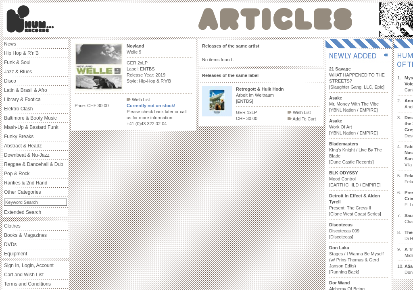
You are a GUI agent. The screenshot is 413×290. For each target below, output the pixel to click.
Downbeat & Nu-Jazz (27, 155)
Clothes (12, 226)
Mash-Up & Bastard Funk (31, 127)
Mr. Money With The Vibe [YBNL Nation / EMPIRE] (354, 103)
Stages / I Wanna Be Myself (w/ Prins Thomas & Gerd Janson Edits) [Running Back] (356, 259)
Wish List (138, 99)
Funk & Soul (17, 62)
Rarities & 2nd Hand (25, 183)
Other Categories (22, 192)
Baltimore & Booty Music (30, 118)
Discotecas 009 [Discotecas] (344, 230)
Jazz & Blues (18, 72)
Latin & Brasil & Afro (25, 90)
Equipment (15, 254)
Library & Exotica (22, 99)
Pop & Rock (16, 173)
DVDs (10, 244)
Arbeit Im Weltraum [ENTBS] (260, 95)
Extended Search (22, 212)
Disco (10, 81)
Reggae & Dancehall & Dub (33, 164)
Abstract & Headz (23, 146)
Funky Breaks (18, 136)
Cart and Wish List (24, 275)
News (10, 44)
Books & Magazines (25, 235)
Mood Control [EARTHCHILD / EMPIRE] (355, 178)
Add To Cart (302, 118)
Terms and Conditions (27, 284)
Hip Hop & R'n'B (21, 53)
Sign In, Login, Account (29, 265)
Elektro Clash (18, 109)
